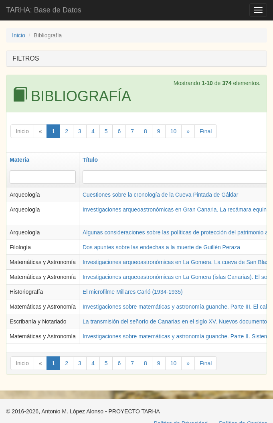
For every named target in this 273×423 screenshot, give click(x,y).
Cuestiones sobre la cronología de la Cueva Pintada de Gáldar (160, 194)
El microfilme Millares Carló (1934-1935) (133, 292)
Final (206, 131)
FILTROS (25, 58)
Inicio (18, 35)
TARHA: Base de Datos (43, 10)
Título (90, 160)
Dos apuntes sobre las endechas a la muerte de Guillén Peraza (161, 247)
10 (173, 131)
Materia (19, 160)
